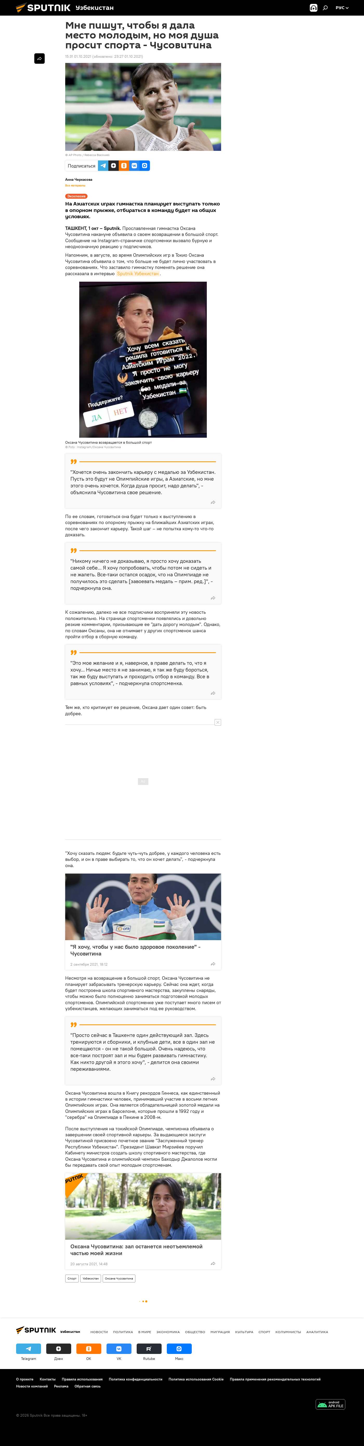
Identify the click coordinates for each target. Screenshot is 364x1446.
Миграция (220, 1331)
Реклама (61, 1386)
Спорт (72, 1278)
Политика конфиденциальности (135, 1379)
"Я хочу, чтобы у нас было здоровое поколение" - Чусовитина (135, 950)
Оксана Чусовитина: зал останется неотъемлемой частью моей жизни (136, 1249)
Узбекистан (91, 1278)
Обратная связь (88, 1386)
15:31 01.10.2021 (78, 56)
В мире (144, 1331)
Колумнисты (288, 1331)
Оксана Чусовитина (119, 1278)
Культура (244, 1331)
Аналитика (317, 1331)
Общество (195, 1331)
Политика (123, 1331)
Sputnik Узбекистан (137, 273)
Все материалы (75, 185)
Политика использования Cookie (196, 1379)
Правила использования (82, 1379)
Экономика (168, 1331)
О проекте (25, 1379)
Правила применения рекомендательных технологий (275, 1379)
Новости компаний (32, 1386)
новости (99, 1331)
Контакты (48, 1379)
